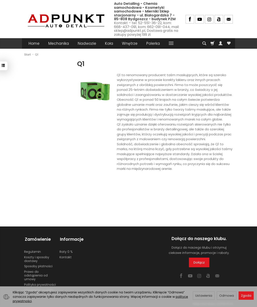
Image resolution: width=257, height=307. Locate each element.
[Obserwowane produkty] (228, 43)
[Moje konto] (220, 43)
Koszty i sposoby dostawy (36, 258)
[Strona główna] (66, 18)
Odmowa (226, 295)
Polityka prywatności (40, 283)
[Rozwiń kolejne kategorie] (171, 43)
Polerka (153, 43)
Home (34, 43)
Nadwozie (87, 43)
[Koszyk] (212, 43)
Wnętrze (130, 43)
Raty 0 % (66, 250)
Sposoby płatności (38, 265)
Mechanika (58, 43)
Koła (109, 43)
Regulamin (32, 250)
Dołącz (199, 262)
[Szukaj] (204, 43)
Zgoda (246, 295)
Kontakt (66, 256)
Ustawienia (203, 295)
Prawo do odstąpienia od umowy (36, 274)
